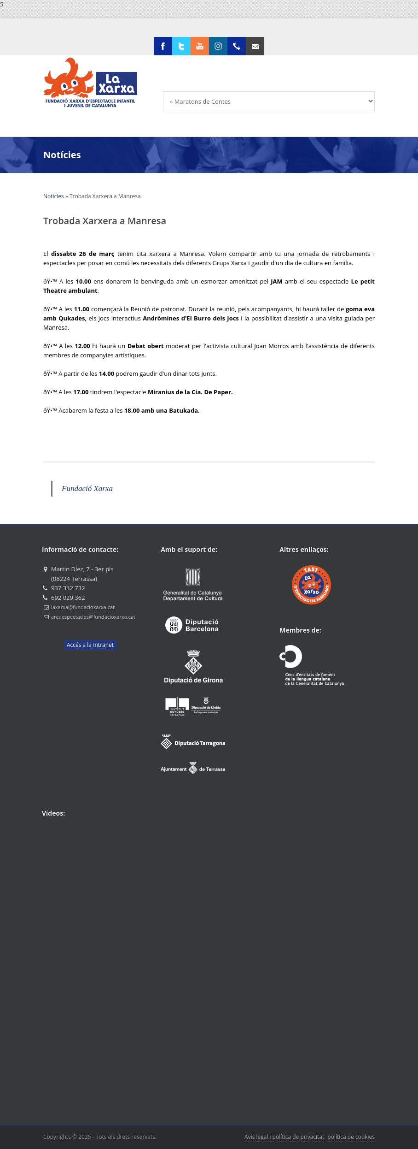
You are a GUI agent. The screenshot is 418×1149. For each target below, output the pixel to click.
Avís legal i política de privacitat (284, 1137)
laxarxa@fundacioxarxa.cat (83, 607)
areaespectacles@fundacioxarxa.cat (93, 616)
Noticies (53, 196)
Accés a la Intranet (90, 645)
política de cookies (351, 1137)
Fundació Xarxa (87, 488)
